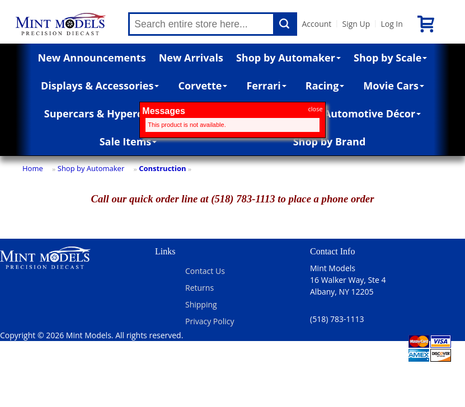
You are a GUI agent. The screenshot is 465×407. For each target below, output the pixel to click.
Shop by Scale (390, 57)
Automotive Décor (372, 113)
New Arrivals (191, 57)
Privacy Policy (209, 321)
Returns (199, 287)
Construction (162, 168)
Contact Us (205, 271)
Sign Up (356, 23)
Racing (325, 85)
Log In (391, 23)
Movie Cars (393, 85)
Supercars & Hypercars (101, 113)
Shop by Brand (329, 141)
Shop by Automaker (288, 57)
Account (316, 23)
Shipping (201, 304)
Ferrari (266, 85)
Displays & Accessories (100, 85)
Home (32, 168)
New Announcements (92, 57)
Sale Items (128, 141)
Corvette (202, 85)
